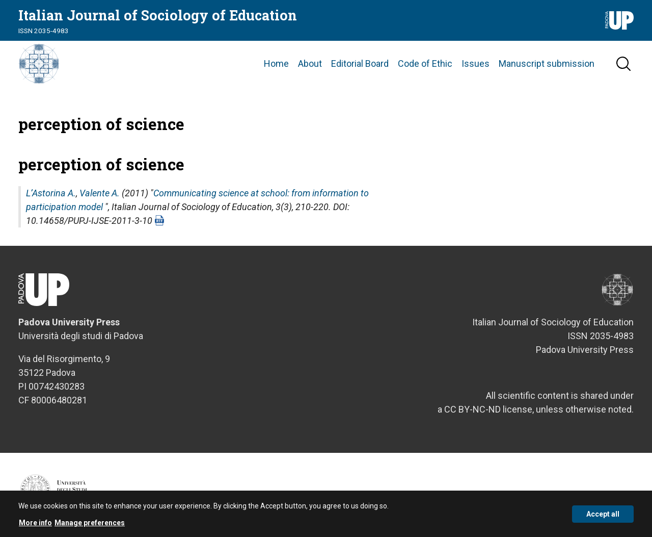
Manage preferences (90, 527)
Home (276, 63)
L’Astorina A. (51, 193)
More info (35, 527)
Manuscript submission (546, 63)
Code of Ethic (425, 63)
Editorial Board (360, 63)
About (310, 63)
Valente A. (99, 193)
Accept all (602, 518)
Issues (475, 63)
